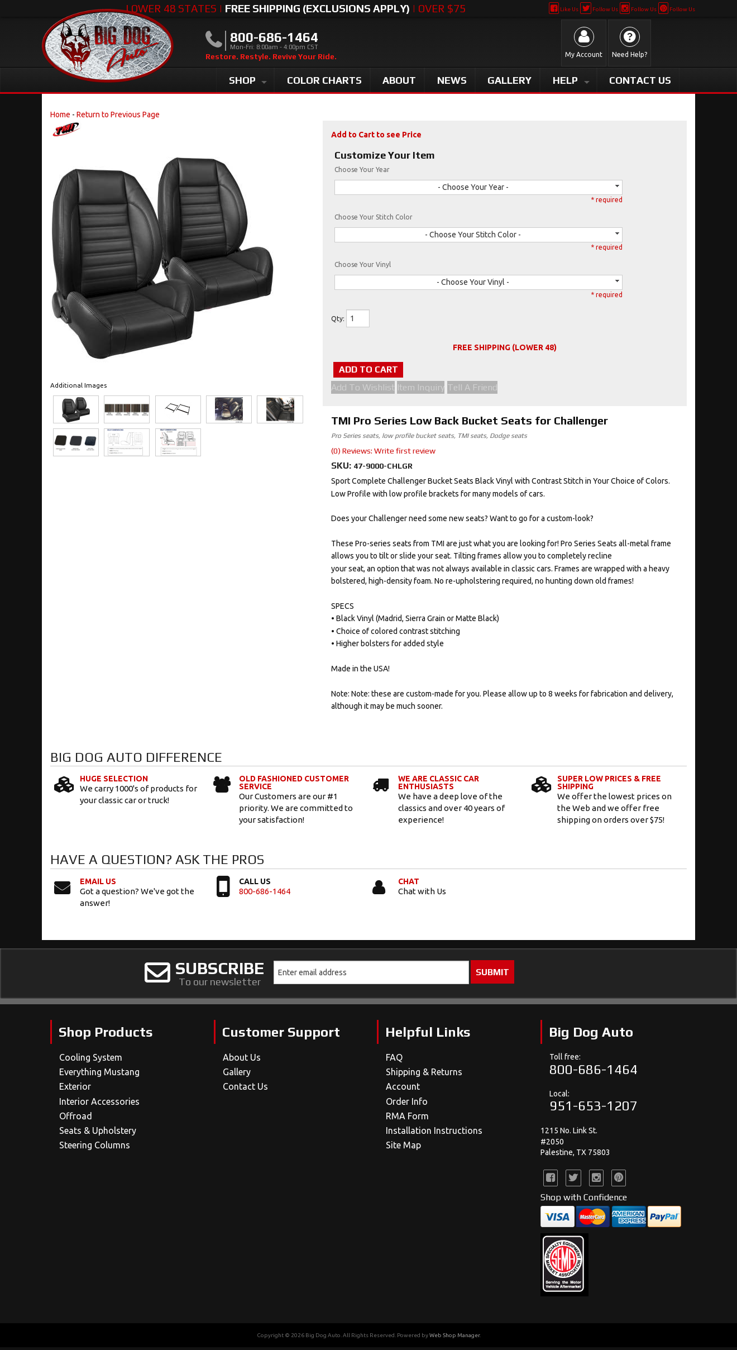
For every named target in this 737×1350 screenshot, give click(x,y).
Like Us (563, 9)
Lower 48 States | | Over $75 (296, 8)
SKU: (342, 467)
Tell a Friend (485, 389)
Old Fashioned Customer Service (294, 785)
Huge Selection (114, 781)
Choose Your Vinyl (362, 264)
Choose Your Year (362, 169)
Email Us (98, 884)
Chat (408, 884)
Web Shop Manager (454, 1338)
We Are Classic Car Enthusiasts (438, 785)
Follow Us (599, 9)
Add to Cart (387, 370)
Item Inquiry (427, 389)
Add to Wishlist (363, 389)
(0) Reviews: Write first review (383, 453)
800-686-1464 (264, 893)
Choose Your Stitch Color (373, 217)
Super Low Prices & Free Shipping (609, 785)
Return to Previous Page (118, 114)
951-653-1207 (593, 1108)
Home (60, 114)
